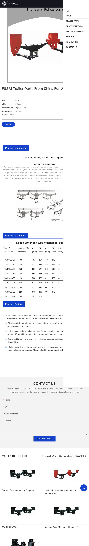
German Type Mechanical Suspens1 (61, 527)
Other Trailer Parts (65, 456)
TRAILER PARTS (80, 456)
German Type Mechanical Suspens (18, 490)
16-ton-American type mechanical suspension (60, 492)
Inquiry (8, 124)
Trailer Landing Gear (49, 456)
